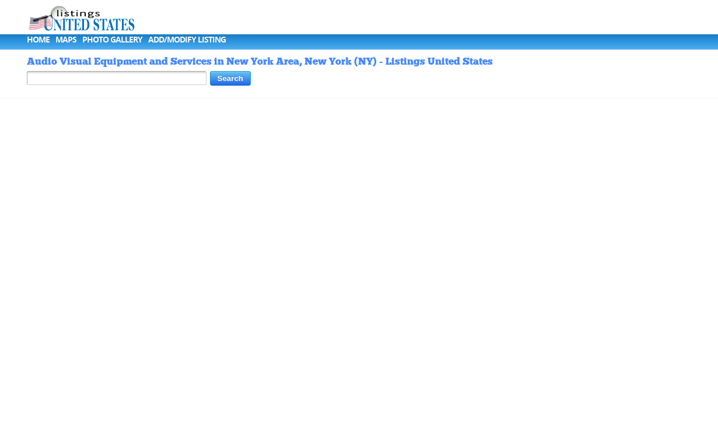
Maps (65, 39)
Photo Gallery (112, 39)
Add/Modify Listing (187, 39)
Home (38, 39)
